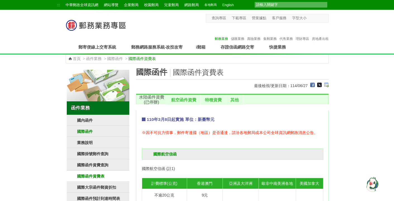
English (228, 5)
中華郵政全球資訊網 (82, 5)
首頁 (77, 58)
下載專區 (239, 18)
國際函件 (115, 58)
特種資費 (213, 99)
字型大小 (299, 18)
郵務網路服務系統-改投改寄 (157, 47)
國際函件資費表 (90, 176)
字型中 (315, 18)
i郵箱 (201, 47)
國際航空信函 (165, 154)
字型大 (321, 18)
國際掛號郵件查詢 (92, 154)
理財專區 (302, 33)
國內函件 (85, 120)
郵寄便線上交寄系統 (97, 47)
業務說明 (85, 142)
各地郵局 (210, 4)
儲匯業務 (237, 33)
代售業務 (286, 33)
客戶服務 (279, 18)
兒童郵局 (171, 5)
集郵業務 (270, 33)
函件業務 (94, 58)
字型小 (310, 18)
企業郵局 (131, 5)
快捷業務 (277, 47)
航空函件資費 (183, 99)
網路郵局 (191, 5)
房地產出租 (320, 33)
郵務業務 (221, 33)
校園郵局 (151, 5)
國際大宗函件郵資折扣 (96, 187)
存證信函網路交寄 (237, 47)
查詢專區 (219, 18)
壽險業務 (254, 33)
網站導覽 (111, 5)
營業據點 (259, 18)
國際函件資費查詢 (92, 165)
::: (58, 5)
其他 (234, 99)
